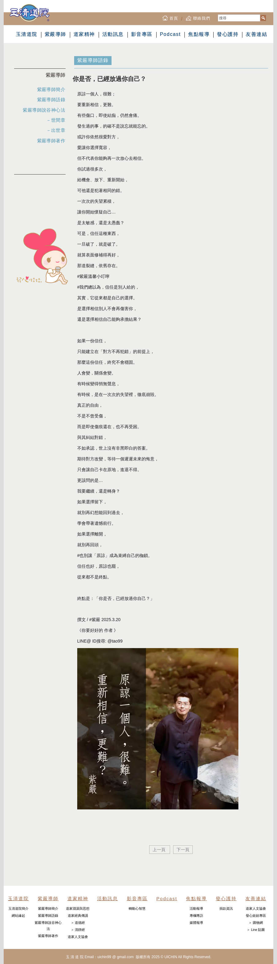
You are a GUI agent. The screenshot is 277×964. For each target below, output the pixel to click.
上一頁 (160, 849)
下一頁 (182, 849)
